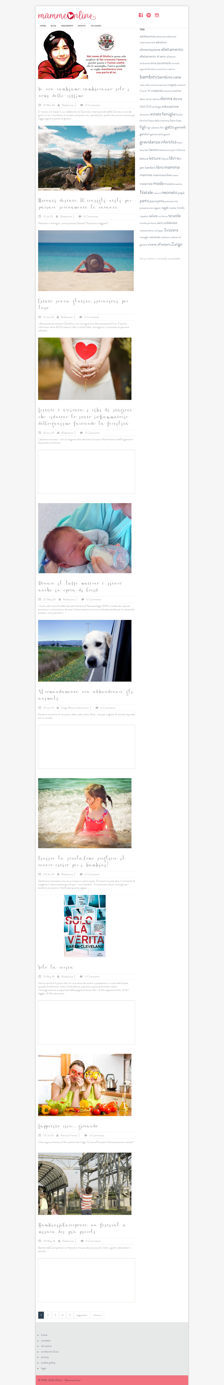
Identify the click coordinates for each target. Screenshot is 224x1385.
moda (158, 183)
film (162, 128)
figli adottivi (153, 128)
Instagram (156, 15)
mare (175, 175)
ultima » (97, 1315)
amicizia (156, 63)
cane (177, 77)
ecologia (156, 107)
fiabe (178, 121)
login (43, 1368)
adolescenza (147, 36)
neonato (169, 192)
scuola (174, 215)
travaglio (144, 237)
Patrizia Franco (69, 1135)
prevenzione (146, 208)
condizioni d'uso (50, 1351)
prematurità (171, 201)
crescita (167, 91)
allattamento (172, 49)
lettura (144, 158)
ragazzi (157, 208)
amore (166, 63)
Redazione (67, 105)
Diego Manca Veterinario (75, 708)
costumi (181, 85)
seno (160, 222)
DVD (149, 107)
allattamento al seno (153, 56)
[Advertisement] (86, 472)
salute (153, 216)
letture (155, 158)
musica (169, 183)
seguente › (82, 1315)
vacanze (155, 237)
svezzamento (147, 230)
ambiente (145, 63)
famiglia (168, 114)
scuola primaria (148, 223)
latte (179, 142)
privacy (45, 1357)
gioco (167, 134)
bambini (148, 77)
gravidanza (150, 141)
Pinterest (148, 15)
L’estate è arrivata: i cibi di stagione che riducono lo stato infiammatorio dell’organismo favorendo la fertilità (85, 417)
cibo (147, 85)
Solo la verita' (56, 968)
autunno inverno (166, 69)
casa (142, 85)
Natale (146, 192)
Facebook (140, 15)
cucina (176, 90)
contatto (46, 1340)
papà (181, 192)
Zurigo (176, 244)
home (44, 1335)
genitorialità (156, 134)
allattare (170, 57)
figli (143, 127)
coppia (172, 84)
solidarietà (170, 222)
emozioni (145, 114)
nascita (178, 184)
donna (166, 98)
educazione (170, 106)
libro (159, 167)
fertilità (144, 121)
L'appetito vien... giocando (67, 1126)
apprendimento (148, 69)
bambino (164, 77)
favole (179, 114)
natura (157, 193)
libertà (164, 159)
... (73, 118)
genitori (145, 134)
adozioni (161, 42)
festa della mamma (158, 121)
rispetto (144, 216)
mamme (146, 175)
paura (153, 201)
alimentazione (150, 49)
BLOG (53, 26)
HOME (43, 26)
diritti (149, 99)
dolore (156, 99)
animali (176, 63)
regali (164, 207)
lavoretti (144, 150)
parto (144, 200)
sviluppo (158, 230)
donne (177, 99)
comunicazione (158, 85)
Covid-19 (145, 91)
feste (172, 121)
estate (155, 114)
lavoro (153, 149)
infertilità (168, 142)
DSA (142, 107)
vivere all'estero (159, 244)
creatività (157, 90)
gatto (169, 127)
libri (172, 157)
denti (142, 99)
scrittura (163, 216)
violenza (165, 237)
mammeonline (162, 175)
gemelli (180, 127)
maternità (146, 183)
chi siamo (46, 1346)
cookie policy (48, 1363)
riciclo (180, 207)
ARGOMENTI (67, 26)
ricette (172, 208)
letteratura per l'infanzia (172, 150)
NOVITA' (82, 26)
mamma (172, 167)
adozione (161, 36)
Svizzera (171, 230)
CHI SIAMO (96, 26)
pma (160, 201)
